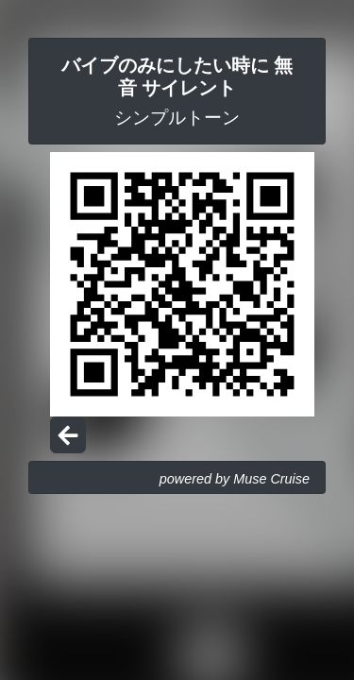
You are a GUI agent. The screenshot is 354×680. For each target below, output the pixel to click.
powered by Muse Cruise (235, 478)
